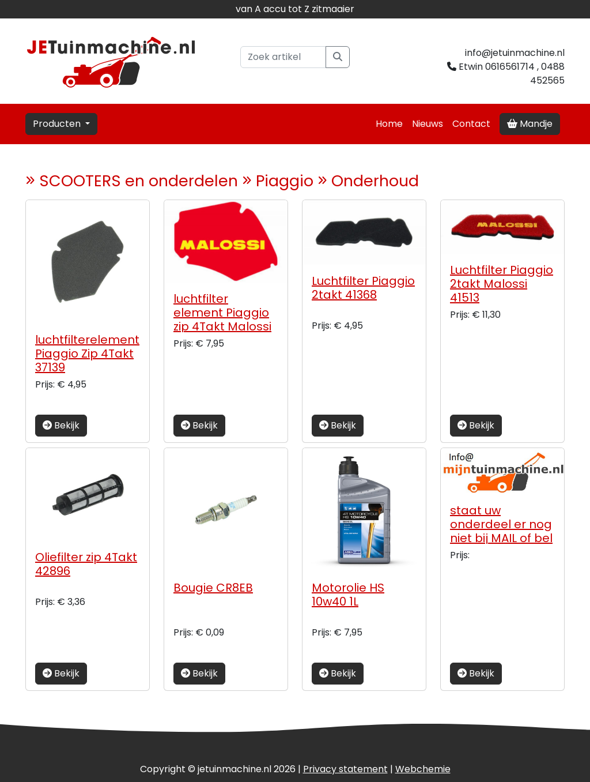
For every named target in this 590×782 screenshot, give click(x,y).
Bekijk (61, 425)
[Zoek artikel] (283, 57)
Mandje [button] (530, 123)
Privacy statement (345, 769)
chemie (423, 769)
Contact (471, 123)
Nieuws (427, 123)
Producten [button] (58, 123)
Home (389, 123)
